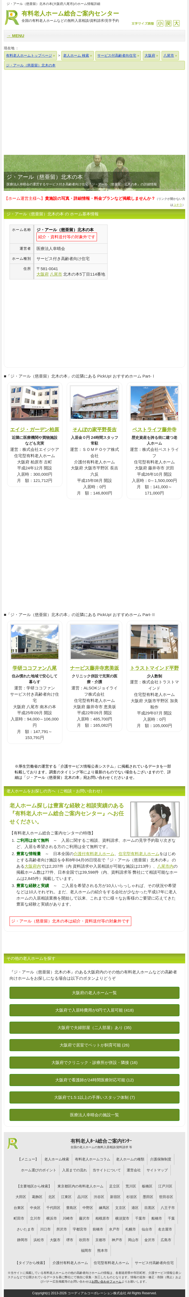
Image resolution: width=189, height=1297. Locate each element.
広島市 (166, 1240)
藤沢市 (84, 1218)
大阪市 (55, 1240)
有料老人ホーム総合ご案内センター (70, 16)
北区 (51, 1197)
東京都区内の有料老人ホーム (80, 1186)
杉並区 (131, 1197)
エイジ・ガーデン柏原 (34, 429)
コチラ (177, 204)
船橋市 (156, 1218)
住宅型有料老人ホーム (138, 853)
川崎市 (68, 1218)
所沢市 (61, 1229)
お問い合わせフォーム (106, 1281)
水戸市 (114, 1229)
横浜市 (51, 1218)
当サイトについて (107, 1170)
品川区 (82, 1197)
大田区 (21, 1197)
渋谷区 (99, 1197)
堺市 (69, 1240)
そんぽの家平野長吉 (94, 429)
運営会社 (134, 1170)
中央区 (35, 1208)
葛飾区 (37, 1197)
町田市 (19, 1218)
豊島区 (71, 1208)
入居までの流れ (74, 1170)
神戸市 (117, 1240)
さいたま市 (25, 1229)
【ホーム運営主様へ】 (79, 198)
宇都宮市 (80, 1229)
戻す (168, 23)
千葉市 (140, 1218)
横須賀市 (122, 1218)
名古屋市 (165, 1229)
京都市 (100, 1240)
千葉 (171, 1218)
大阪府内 (33, 866)
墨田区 (148, 1197)
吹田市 (84, 1240)
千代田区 (53, 1208)
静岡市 (22, 1240)
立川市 (35, 1218)
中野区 (88, 1208)
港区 (135, 1208)
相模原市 (102, 1218)
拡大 (176, 23)
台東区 (19, 1208)
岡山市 (133, 1240)
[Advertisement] (94, 112)
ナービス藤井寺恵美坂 (94, 668)
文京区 (120, 1208)
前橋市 (98, 1229)
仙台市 (147, 1229)
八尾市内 (165, 866)
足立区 (114, 1186)
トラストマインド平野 (154, 668)
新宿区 (115, 1197)
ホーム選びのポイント (38, 1170)
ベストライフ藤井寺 (154, 429)
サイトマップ (157, 1170)
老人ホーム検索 (56, 1159)
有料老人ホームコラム (92, 1159)
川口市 (45, 1229)
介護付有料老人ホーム (94, 853)
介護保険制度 (160, 1159)
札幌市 (130, 1229)
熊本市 (102, 1250)
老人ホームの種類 (130, 1159)
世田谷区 (166, 1197)
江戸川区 (165, 1186)
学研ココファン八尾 (35, 668)
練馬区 (104, 1208)
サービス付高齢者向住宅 (154, 1263)
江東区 (66, 1197)
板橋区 (147, 1186)
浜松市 (38, 1240)
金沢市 (149, 1240)
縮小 (160, 23)
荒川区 (131, 1186)
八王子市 (168, 1208)
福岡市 (86, 1250)
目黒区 (149, 1208)
